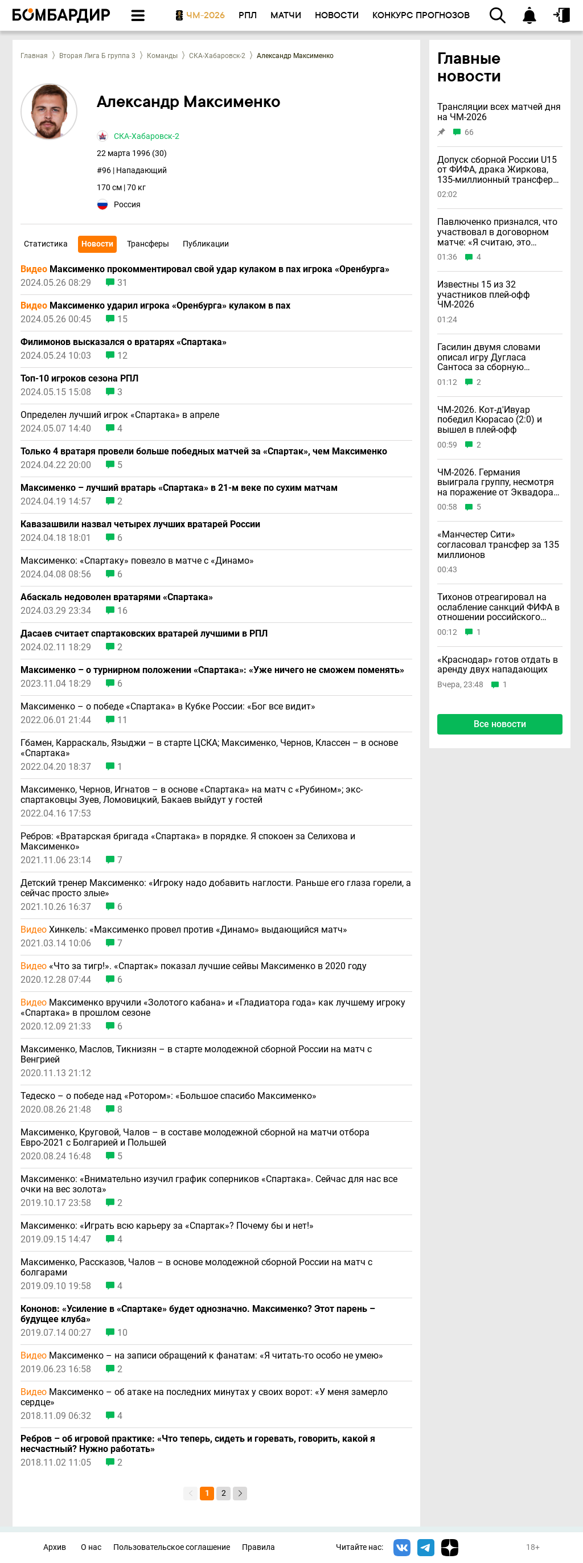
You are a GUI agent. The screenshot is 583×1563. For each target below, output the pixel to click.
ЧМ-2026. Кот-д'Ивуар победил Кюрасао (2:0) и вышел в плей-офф (489, 420)
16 (122, 611)
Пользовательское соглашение (171, 1547)
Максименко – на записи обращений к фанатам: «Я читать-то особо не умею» (201, 1356)
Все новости (500, 724)
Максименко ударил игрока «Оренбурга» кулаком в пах (155, 306)
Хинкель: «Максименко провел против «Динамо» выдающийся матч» (183, 930)
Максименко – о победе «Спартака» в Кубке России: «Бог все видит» (167, 706)
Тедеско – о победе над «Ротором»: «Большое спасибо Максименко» (168, 1096)
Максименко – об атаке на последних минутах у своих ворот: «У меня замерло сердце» (204, 1397)
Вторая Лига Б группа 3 (97, 56)
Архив (54, 1547)
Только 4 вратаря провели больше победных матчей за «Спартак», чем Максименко (203, 451)
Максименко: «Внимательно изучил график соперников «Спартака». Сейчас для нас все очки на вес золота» (208, 1184)
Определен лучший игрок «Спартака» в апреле (119, 415)
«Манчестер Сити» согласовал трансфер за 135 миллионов (498, 545)
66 (469, 132)
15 (122, 319)
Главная (34, 56)
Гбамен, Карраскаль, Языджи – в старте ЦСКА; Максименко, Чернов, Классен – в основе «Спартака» (209, 748)
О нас (91, 1547)
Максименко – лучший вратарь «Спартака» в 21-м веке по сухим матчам (179, 488)
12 (122, 356)
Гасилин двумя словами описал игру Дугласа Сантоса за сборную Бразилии (488, 357)
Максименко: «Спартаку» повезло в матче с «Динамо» (137, 561)
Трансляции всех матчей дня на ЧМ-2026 (499, 112)
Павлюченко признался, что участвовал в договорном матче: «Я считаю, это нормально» (497, 232)
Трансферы (148, 243)
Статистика (46, 243)
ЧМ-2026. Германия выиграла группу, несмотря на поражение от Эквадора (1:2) (495, 482)
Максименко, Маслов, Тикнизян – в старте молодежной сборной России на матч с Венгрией (196, 1054)
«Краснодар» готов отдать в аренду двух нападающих (497, 665)
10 (122, 1333)
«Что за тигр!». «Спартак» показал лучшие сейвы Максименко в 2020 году (193, 966)
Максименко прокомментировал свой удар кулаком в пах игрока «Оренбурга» (204, 269)
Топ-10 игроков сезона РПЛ (79, 379)
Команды (162, 56)
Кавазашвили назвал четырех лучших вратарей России (140, 524)
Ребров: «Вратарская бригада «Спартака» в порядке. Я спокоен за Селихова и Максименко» (187, 841)
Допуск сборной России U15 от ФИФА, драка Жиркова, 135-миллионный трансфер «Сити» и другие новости (497, 170)
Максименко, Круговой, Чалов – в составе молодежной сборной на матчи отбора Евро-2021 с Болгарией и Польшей (194, 1137)
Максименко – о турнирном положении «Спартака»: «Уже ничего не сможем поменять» (212, 670)
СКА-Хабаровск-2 (217, 56)
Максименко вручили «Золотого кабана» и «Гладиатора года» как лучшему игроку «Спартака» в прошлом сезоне (212, 1008)
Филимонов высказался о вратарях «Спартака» (123, 342)
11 (122, 720)
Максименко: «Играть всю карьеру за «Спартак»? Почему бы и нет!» (167, 1226)
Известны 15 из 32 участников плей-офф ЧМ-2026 (483, 295)
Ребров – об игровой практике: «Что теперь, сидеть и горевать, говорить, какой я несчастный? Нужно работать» (197, 1444)
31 (122, 283)
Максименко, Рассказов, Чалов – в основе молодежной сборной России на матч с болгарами (196, 1267)
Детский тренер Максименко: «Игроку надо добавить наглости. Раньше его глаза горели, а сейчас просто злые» (215, 888)
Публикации (206, 243)
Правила (258, 1547)
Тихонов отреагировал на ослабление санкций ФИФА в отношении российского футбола (498, 607)
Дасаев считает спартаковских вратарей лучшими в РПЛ (144, 634)
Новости (97, 243)
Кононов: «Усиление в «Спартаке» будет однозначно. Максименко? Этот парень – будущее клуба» (197, 1314)
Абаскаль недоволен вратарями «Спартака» (116, 597)
